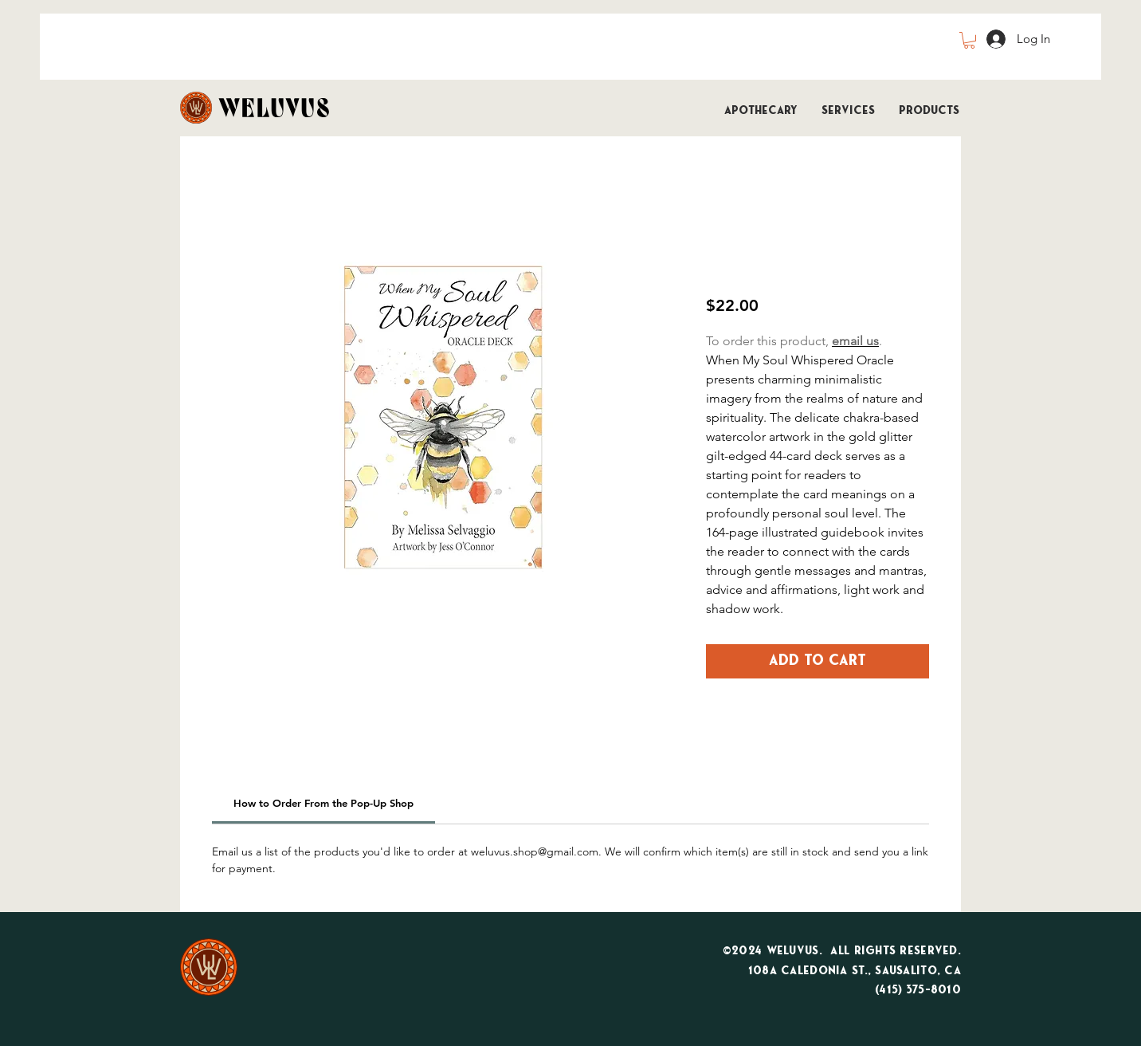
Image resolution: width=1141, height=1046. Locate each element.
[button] (969, 40)
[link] (323, 802)
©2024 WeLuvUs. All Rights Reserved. (842, 952)
